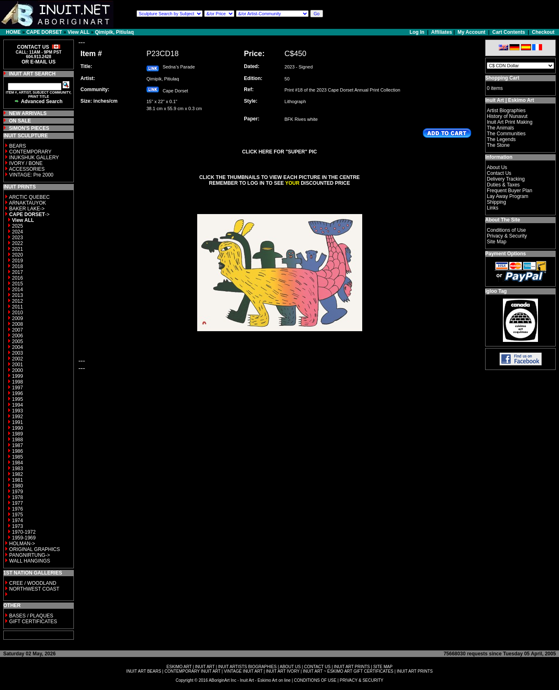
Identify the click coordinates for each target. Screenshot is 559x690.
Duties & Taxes (503, 185)
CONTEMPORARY (30, 152)
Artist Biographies (506, 110)
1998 (17, 382)
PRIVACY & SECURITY (361, 680)
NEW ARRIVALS (28, 113)
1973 (17, 526)
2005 (17, 341)
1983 (17, 468)
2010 (17, 313)
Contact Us (499, 173)
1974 (17, 520)
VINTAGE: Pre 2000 (31, 175)
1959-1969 (23, 538)
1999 (17, 376)
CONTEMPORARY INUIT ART (193, 671)
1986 (17, 451)
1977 (17, 503)
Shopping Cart (502, 78)
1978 (17, 497)
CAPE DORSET (44, 32)
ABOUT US (290, 666)
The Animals (500, 128)
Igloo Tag (496, 291)
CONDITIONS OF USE (315, 680)
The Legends (501, 139)
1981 (17, 480)
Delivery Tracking (506, 179)
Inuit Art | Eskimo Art (509, 100)
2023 (17, 237)
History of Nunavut (507, 116)
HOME (13, 32)
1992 (17, 416)
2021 (17, 249)
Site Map (496, 242)
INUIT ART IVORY (283, 671)
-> (29, 214)
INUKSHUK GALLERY (34, 157)
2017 (17, 272)
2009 (17, 318)
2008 (17, 324)
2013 (17, 295)
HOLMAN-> (22, 543)
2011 (17, 307)
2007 (17, 330)
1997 (17, 388)
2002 (17, 359)
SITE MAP (383, 666)
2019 (17, 261)
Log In (418, 32)
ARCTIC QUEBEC (29, 197)
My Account (472, 32)
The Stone (498, 145)
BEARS (17, 146)
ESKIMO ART (179, 666)
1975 (17, 515)
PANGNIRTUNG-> (29, 555)
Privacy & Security (507, 236)
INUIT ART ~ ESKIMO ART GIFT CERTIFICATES (348, 671)
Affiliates (441, 32)
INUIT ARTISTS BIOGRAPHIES (247, 666)
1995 (17, 399)
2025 (17, 226)
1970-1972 (23, 532)
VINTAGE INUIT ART (243, 671)
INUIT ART (205, 666)
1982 (17, 474)
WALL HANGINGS (29, 561)
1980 (17, 486)
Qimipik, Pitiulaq (114, 32)
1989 (17, 434)
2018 (17, 266)
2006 (17, 336)
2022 (17, 243)
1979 (17, 492)
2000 (17, 370)
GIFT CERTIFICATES (33, 621)
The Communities (506, 134)
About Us (497, 167)
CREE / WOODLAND (32, 583)
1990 (17, 428)
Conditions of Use (506, 230)
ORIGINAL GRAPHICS (34, 549)
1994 (17, 405)
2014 (17, 289)
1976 (17, 509)
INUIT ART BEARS (143, 671)
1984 (17, 463)
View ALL (79, 32)
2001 (17, 364)
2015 (17, 284)
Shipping (496, 202)
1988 (17, 440)
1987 (17, 445)
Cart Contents (508, 32)
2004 (17, 347)
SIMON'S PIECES (29, 128)
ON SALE (20, 121)
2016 (17, 278)
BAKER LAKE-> (27, 209)
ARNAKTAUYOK (27, 203)
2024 (17, 232)
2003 (17, 353)
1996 (17, 393)
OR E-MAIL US (38, 62)
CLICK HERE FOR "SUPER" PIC (279, 152)
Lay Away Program (507, 196)
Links (492, 208)
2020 (17, 255)
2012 (17, 301)
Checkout (543, 32)
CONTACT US (317, 666)
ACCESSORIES (27, 169)
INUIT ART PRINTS (352, 666)
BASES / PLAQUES (31, 616)
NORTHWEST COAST (33, 589)
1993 (17, 411)
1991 (17, 422)
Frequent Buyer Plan (509, 190)
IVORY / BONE (25, 163)
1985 (17, 457)
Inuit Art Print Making (510, 122)
